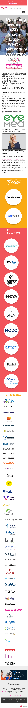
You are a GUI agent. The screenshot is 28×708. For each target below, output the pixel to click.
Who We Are (6, 688)
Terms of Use (14, 701)
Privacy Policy (21, 701)
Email (4, 691)
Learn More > (13, 3)
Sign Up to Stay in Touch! (14, 695)
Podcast (7, 689)
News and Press (15, 688)
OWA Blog (14, 689)
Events (23, 688)
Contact (20, 689)
